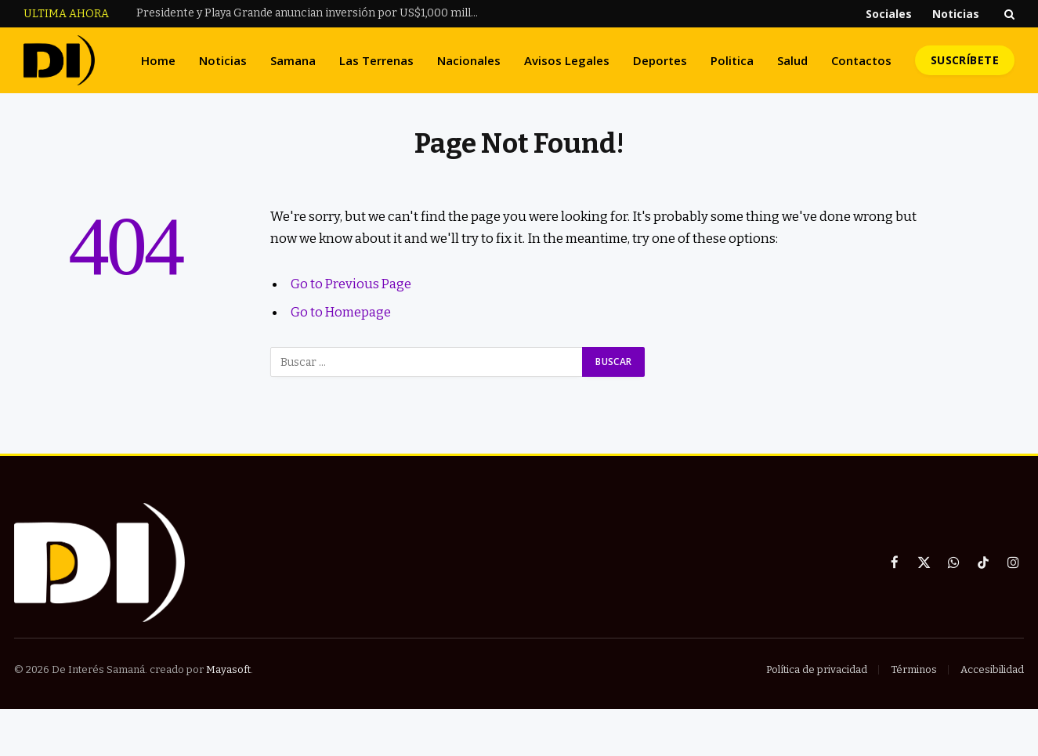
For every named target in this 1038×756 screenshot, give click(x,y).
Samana (293, 60)
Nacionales (469, 60)
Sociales (889, 13)
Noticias (955, 13)
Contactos (861, 60)
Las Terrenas (376, 60)
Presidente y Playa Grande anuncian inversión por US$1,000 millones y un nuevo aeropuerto (312, 13)
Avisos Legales (566, 60)
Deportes (660, 60)
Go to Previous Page (352, 283)
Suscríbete (965, 59)
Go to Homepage (341, 312)
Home (158, 60)
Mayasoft (228, 669)
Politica (732, 60)
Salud (792, 60)
